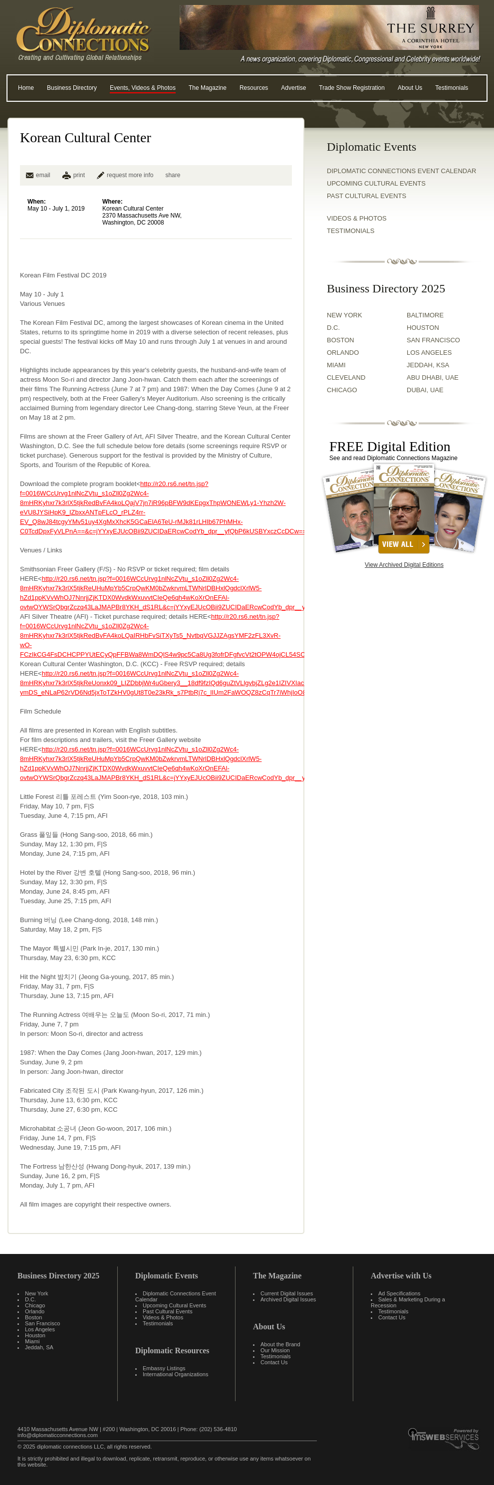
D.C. (333, 327)
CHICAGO (342, 390)
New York (36, 1293)
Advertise (293, 87)
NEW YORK (344, 315)
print (79, 175)
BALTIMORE (425, 315)
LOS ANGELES (429, 352)
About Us (410, 87)
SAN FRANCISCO (433, 340)
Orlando (34, 1311)
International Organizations (175, 1374)
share (172, 175)
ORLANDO (343, 352)
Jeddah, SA (39, 1347)
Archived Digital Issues (288, 1299)
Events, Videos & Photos (143, 87)
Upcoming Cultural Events (376, 183)
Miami (32, 1341)
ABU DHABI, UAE (433, 377)
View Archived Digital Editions (404, 564)
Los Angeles (40, 1329)
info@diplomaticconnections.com (57, 1435)
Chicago (35, 1305)
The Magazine (208, 87)
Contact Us (273, 1362)
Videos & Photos (163, 1317)
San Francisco (42, 1323)
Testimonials (451, 87)
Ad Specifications (399, 1293)
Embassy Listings (164, 1368)
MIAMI (336, 365)
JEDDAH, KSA (428, 365)
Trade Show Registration (352, 87)
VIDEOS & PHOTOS (357, 218)
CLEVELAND (346, 377)
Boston (33, 1317)
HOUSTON (423, 327)
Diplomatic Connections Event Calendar (401, 171)
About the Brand (280, 1344)
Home (26, 87)
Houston (35, 1335)
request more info (125, 175)
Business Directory (72, 87)
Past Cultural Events (366, 196)
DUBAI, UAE (425, 390)
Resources (254, 87)
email (38, 175)
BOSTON (340, 340)
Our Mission (275, 1350)
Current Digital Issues (286, 1293)
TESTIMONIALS (350, 231)
